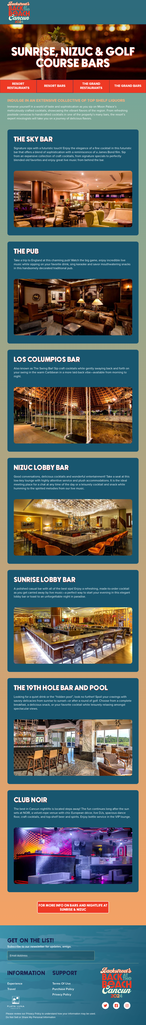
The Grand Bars (127, 86)
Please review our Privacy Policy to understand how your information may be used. (51, 1013)
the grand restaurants (91, 85)
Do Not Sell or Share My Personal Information (31, 1017)
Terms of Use (61, 984)
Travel (11, 989)
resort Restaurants (18, 85)
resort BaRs (54, 86)
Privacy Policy (61, 994)
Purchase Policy (63, 989)
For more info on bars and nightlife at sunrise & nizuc (73, 907)
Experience (14, 984)
